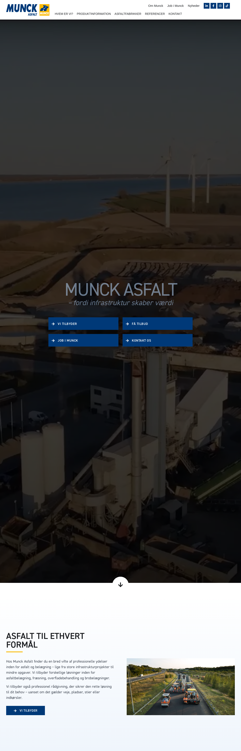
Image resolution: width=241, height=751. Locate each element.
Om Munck (155, 5)
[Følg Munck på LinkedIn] (206, 6)
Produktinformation (94, 13)
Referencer (155, 13)
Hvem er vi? (64, 13)
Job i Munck (175, 5)
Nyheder (194, 5)
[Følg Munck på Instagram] (220, 6)
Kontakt (175, 13)
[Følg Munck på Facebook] (213, 6)
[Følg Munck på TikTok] (227, 6)
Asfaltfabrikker (128, 13)
